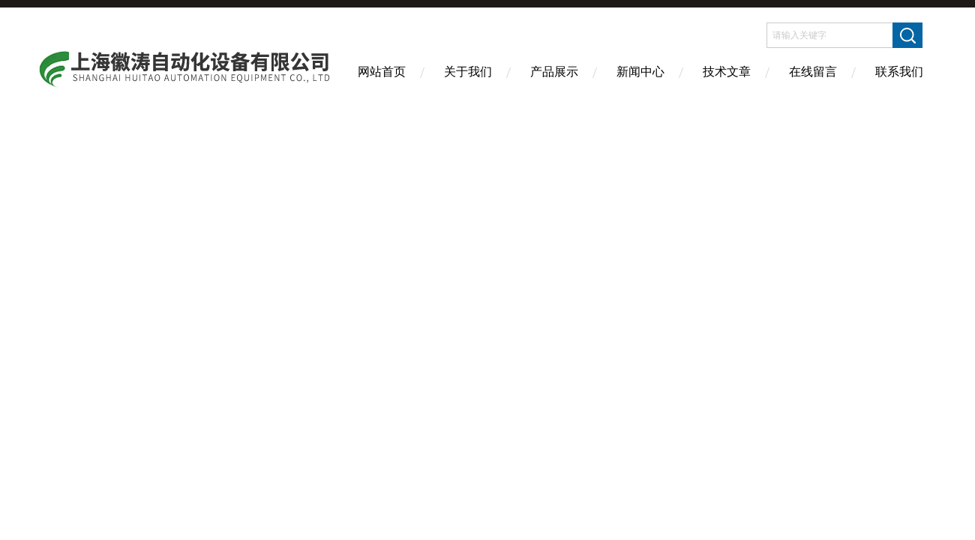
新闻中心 (640, 71)
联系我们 (899, 71)
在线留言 (813, 71)
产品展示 (554, 71)
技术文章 (727, 71)
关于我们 (468, 71)
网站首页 (382, 71)
